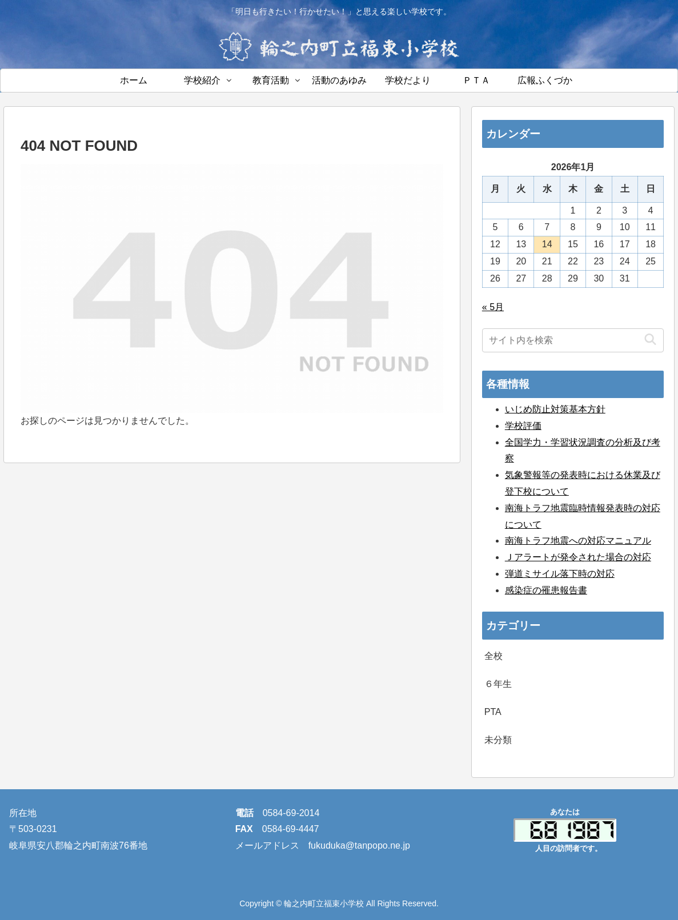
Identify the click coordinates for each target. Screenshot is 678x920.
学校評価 (523, 426)
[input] (573, 340)
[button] (650, 340)
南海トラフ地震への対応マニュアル (578, 540)
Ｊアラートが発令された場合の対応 (578, 557)
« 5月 (493, 307)
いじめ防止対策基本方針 (555, 409)
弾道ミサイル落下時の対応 (560, 573)
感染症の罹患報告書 (546, 590)
